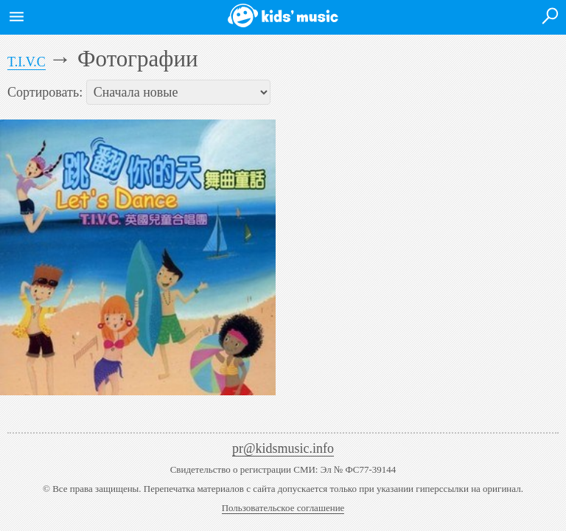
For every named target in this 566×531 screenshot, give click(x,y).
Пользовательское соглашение (283, 507)
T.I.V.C (26, 62)
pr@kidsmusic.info (283, 448)
